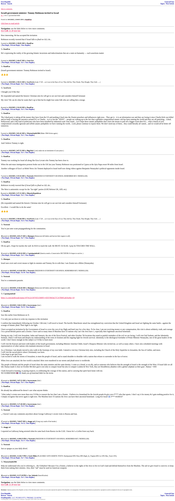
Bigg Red (30, 151)
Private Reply (15, 45)
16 (2, 404)
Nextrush (30, 176)
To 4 (22, 221)
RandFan (30, 43)
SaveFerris (30, 82)
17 (2, 421)
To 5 (22, 477)
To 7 (22, 238)
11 (2, 253)
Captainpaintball (33, 253)
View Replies (25, 45)
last (19, 31)
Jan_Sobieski (32, 475)
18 (2, 439)
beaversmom (32, 305)
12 (2, 271)
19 (2, 456)
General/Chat (169, 2)
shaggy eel (31, 421)
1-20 (6, 31)
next (15, 31)
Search (9, 4)
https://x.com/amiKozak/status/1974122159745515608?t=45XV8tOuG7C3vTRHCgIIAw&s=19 (37, 298)
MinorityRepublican (34, 193)
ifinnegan (31, 236)
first (2, 31)
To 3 (22, 109)
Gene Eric (30, 61)
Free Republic (6, 2)
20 (2, 475)
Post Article (170, 4)
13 (2, 288)
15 (2, 380)
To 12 (23, 290)
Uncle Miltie (32, 456)
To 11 (23, 307)
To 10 (23, 272)
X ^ (2, 15)
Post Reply (5, 45)
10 (2, 236)
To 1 (22, 62)
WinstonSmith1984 (33, 133)
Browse (3, 4)
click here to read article (10, 23)
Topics (162, 4)
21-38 (11, 31)
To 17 (23, 441)
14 (2, 305)
